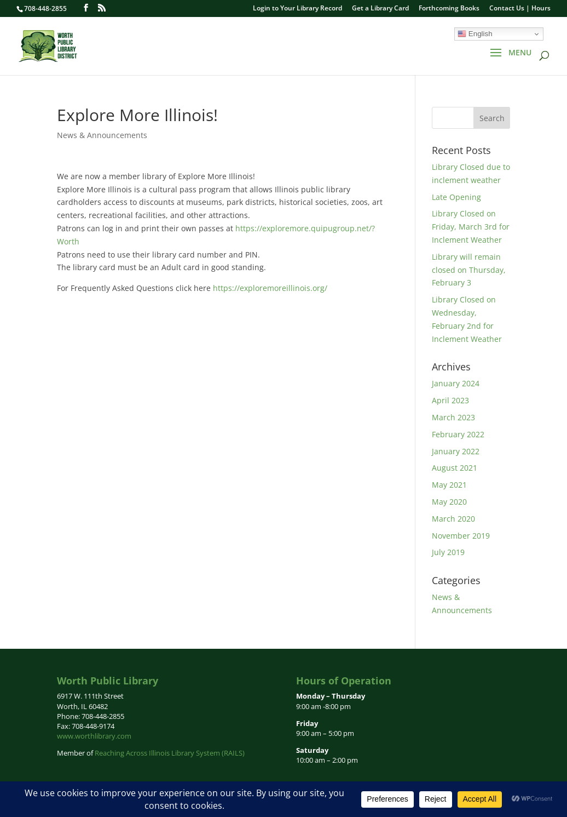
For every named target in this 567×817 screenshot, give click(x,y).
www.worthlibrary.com (94, 736)
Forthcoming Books (449, 9)
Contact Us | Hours (520, 9)
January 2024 (455, 383)
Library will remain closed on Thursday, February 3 (469, 270)
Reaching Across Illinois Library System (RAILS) (170, 753)
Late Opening (456, 197)
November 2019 (461, 535)
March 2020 (453, 518)
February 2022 (458, 434)
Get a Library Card (380, 9)
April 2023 (450, 400)
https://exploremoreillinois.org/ (270, 288)
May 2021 (449, 484)
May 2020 (449, 501)
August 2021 (454, 467)
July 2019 (448, 552)
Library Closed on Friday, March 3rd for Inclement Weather (471, 226)
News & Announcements (102, 135)
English (475, 34)
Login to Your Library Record (297, 9)
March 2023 (453, 417)
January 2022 (455, 451)
